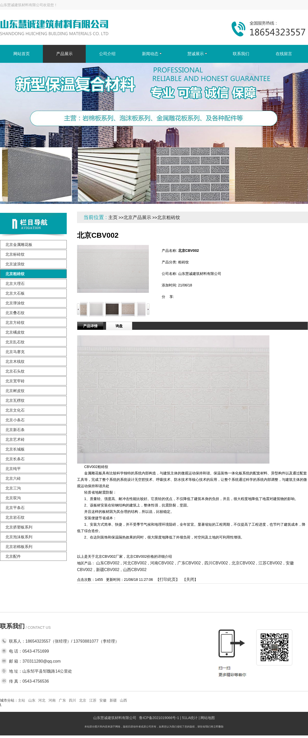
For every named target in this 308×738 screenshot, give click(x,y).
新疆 (113, 700)
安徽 (103, 700)
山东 (31, 700)
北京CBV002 (243, 563)
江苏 (93, 700)
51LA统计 (190, 718)
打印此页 (167, 579)
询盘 (119, 326)
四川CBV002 (216, 563)
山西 (123, 700)
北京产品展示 (137, 217)
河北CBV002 (135, 563)
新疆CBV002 (108, 569)
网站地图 (207, 718)
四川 (72, 700)
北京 (82, 700)
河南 (52, 700)
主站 (21, 700)
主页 (113, 217)
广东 (62, 700)
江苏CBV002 (270, 563)
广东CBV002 (189, 563)
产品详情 (90, 326)
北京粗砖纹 (168, 217)
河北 (41, 700)
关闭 (190, 579)
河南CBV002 (162, 563)
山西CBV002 (135, 569)
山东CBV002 (108, 563)
